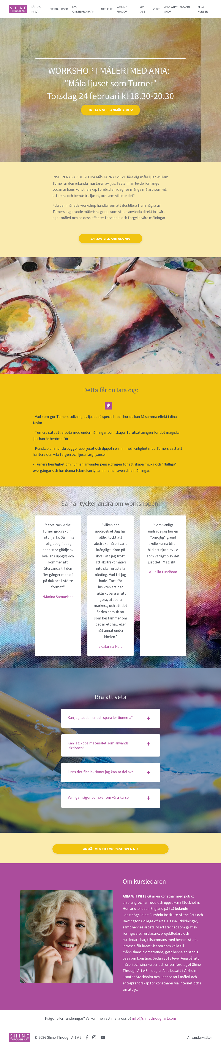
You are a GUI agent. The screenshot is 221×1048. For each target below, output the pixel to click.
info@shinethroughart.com (154, 1019)
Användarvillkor (200, 1038)
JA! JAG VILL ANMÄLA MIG (110, 238)
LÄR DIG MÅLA (36, 9)
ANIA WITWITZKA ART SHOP (177, 9)
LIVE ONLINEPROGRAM (83, 9)
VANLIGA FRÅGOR (122, 9)
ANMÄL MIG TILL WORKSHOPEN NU (110, 850)
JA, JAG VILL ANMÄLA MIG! (110, 109)
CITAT (156, 9)
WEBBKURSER (59, 9)
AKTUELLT (106, 9)
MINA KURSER (203, 9)
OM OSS (142, 9)
